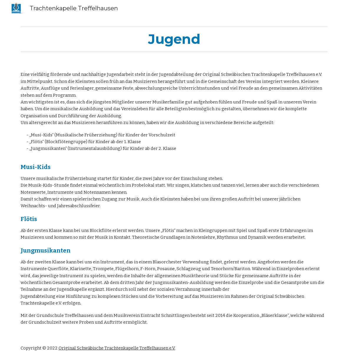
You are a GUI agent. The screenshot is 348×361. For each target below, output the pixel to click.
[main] (174, 39)
